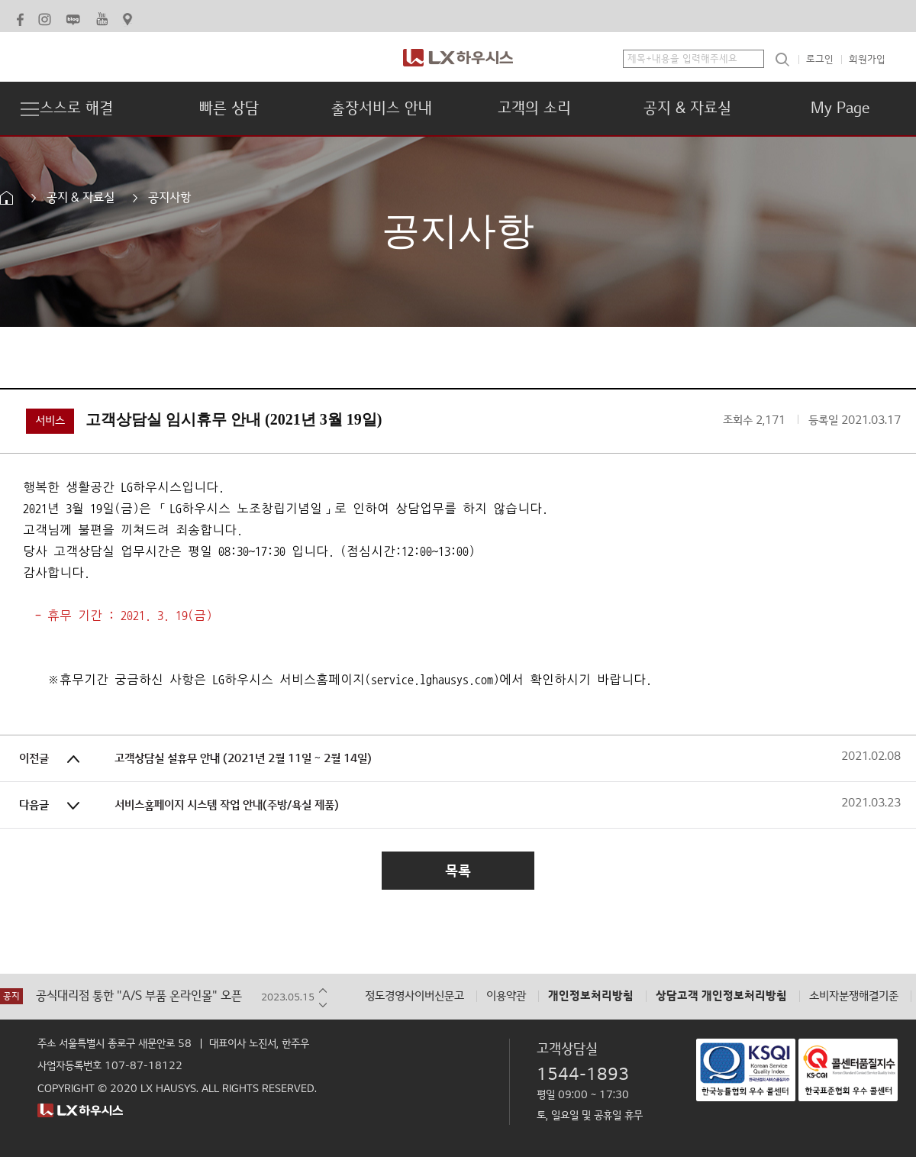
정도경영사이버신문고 (414, 996)
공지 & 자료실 (687, 108)
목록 (458, 870)
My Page (840, 108)
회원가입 (867, 59)
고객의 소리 (534, 108)
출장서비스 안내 (381, 108)
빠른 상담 (229, 108)
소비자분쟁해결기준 (853, 996)
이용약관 (506, 996)
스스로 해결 (76, 108)
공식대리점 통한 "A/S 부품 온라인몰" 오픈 (139, 996)
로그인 (820, 59)
